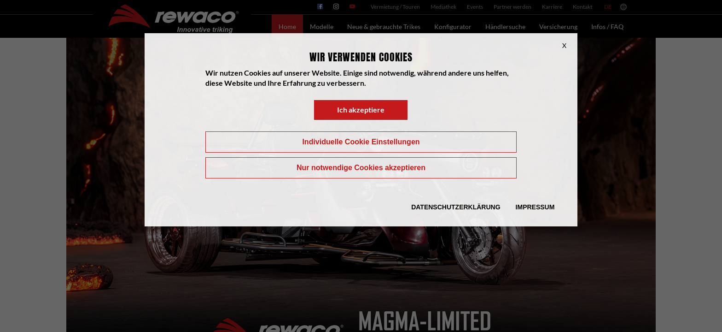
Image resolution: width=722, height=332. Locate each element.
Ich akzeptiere (360, 109)
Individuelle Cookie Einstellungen (360, 142)
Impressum (535, 207)
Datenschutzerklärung (455, 207)
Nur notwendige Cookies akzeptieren (361, 168)
